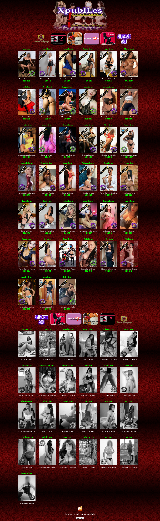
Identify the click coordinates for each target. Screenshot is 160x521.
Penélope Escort (88, 437)
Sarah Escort (128, 329)
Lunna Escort (67, 163)
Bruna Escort (67, 239)
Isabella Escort (47, 437)
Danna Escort (27, 329)
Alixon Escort (88, 201)
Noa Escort (108, 437)
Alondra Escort (27, 277)
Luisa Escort (88, 87)
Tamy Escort (88, 401)
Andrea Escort (108, 87)
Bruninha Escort (47, 163)
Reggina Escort (67, 87)
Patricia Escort (129, 163)
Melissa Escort (47, 401)
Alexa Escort (47, 87)
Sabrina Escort (67, 365)
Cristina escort (108, 329)
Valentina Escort (88, 163)
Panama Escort (129, 125)
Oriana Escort (68, 125)
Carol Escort (88, 365)
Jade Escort (129, 87)
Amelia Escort (47, 125)
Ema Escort (108, 163)
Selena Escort (108, 125)
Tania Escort (88, 239)
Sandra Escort (68, 49)
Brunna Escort (108, 201)
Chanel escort (129, 49)
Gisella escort (47, 201)
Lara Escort (27, 49)
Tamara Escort (129, 365)
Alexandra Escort (27, 473)
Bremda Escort (67, 401)
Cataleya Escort (128, 201)
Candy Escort (27, 365)
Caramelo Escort (68, 329)
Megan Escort (108, 49)
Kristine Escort (88, 125)
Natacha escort (27, 239)
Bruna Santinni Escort (47, 365)
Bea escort (47, 239)
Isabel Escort (47, 49)
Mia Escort (129, 239)
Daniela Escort (68, 201)
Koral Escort (108, 401)
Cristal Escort (88, 329)
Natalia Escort (88, 49)
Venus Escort (67, 437)
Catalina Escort (26, 125)
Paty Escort (129, 437)
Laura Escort (27, 201)
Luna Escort (47, 329)
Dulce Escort (67, 277)
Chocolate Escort (27, 437)
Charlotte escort (27, 401)
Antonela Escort (27, 163)
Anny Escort (128, 401)
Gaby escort (108, 239)
